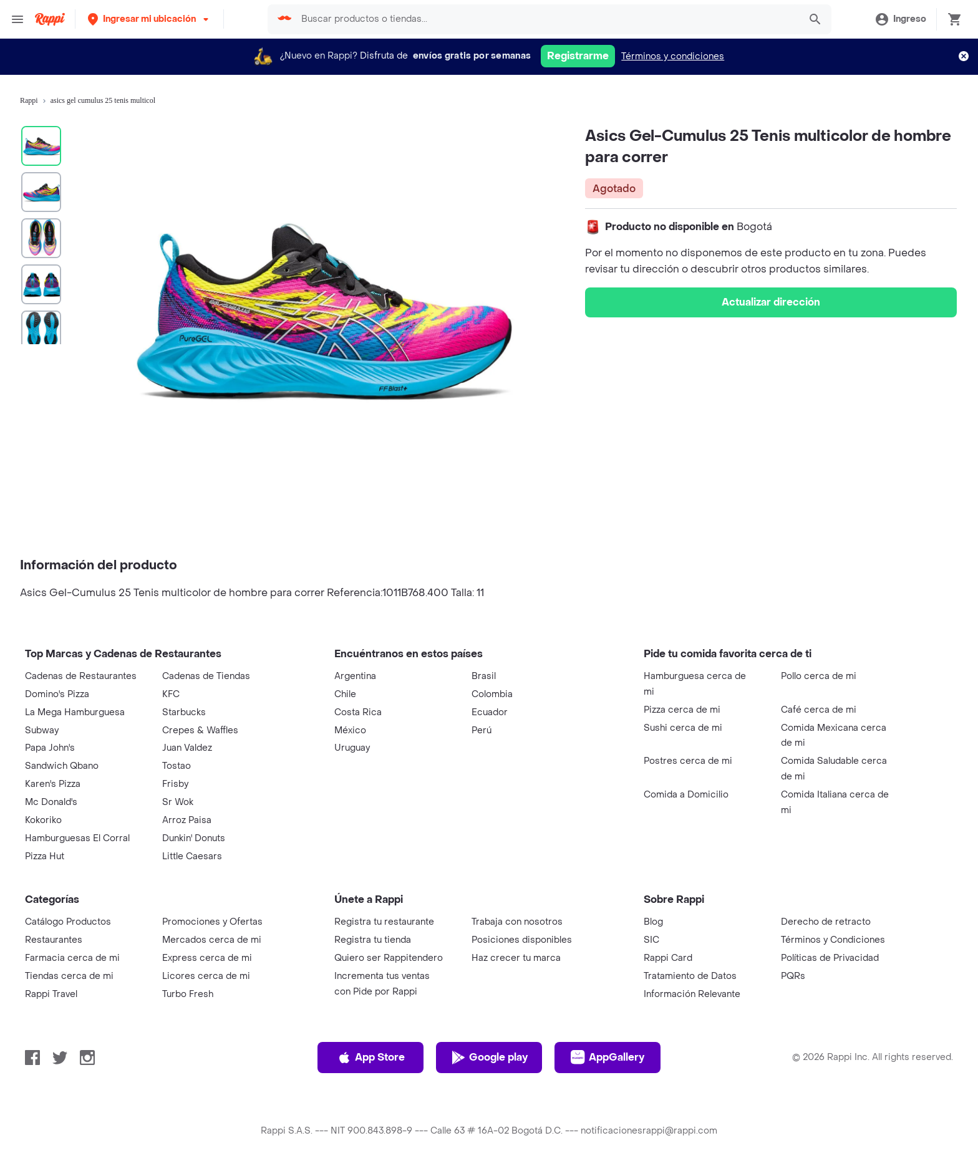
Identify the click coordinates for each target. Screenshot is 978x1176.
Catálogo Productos (68, 922)
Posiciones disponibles (522, 940)
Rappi (29, 100)
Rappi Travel (51, 994)
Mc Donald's (51, 802)
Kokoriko (43, 820)
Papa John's (50, 748)
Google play (489, 1057)
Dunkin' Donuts (193, 838)
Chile (345, 694)
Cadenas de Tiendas (206, 676)
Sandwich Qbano (62, 766)
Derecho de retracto (826, 922)
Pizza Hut (44, 856)
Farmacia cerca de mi (72, 958)
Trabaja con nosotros (517, 922)
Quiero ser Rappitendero (388, 958)
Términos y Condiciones (833, 940)
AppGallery (607, 1057)
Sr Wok (177, 802)
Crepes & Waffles (200, 730)
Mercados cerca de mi (211, 940)
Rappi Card (668, 958)
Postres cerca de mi (688, 761)
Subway (42, 730)
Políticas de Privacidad (830, 958)
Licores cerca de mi (206, 976)
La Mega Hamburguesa (75, 712)
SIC (651, 940)
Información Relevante (692, 994)
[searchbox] (546, 19)
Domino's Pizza (57, 694)
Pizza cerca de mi (682, 710)
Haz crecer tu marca (516, 958)
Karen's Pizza (52, 784)
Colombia (492, 694)
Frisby (175, 784)
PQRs (793, 976)
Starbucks (184, 712)
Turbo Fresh (187, 994)
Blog (653, 922)
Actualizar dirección (771, 302)
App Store (371, 1057)
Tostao (176, 766)
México (350, 730)
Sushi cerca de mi (683, 728)
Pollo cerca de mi (818, 676)
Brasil (484, 676)
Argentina (355, 676)
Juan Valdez (187, 748)
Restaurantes (53, 940)
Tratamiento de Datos (690, 976)
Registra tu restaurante (384, 922)
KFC (171, 694)
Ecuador (490, 712)
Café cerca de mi (818, 710)
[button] (149, 19)
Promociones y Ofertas (212, 922)
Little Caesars (192, 856)
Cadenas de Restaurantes (81, 676)
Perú (481, 730)
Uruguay (352, 748)
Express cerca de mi (207, 958)
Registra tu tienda (372, 940)
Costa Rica (358, 712)
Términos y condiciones (672, 56)
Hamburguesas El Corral (77, 838)
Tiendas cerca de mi (69, 976)
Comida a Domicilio (686, 795)
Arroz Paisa (186, 820)
